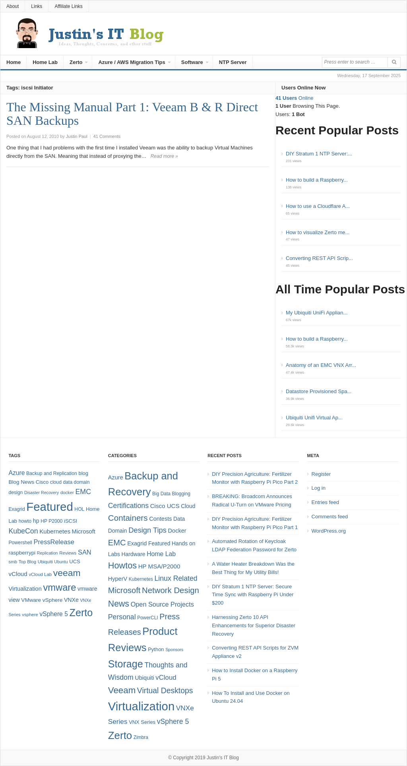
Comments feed (330, 517)
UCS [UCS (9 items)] (74, 561)
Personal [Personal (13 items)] (122, 617)
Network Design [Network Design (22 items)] (170, 590)
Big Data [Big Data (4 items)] (161, 493)
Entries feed (325, 502)
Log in (319, 488)
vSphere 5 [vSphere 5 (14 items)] (54, 614)
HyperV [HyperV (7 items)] (117, 579)
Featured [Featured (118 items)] (49, 506)
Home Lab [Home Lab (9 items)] (161, 554)
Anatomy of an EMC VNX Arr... (321, 365)
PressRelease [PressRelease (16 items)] (54, 541)
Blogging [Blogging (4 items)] (181, 493)
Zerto (76, 62)
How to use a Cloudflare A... (318, 206)
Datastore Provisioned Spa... (318, 391)
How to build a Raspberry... (317, 180)
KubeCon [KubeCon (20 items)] (23, 531)
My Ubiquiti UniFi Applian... (316, 313)
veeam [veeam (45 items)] (67, 573)
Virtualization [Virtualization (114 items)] (141, 706)
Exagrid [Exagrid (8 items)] (16, 509)
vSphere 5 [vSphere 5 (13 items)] (173, 721)
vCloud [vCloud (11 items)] (165, 677)
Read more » (164, 156)
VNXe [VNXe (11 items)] (71, 600)
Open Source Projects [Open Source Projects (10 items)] (162, 604)
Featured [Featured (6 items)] (159, 543)
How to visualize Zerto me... (317, 232)
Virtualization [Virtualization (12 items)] (24, 589)
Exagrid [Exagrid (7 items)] (137, 543)
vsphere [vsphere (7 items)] (30, 614)
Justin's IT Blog (223, 757)
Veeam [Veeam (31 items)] (122, 690)
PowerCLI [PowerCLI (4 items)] (147, 618)
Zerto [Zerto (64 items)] (81, 612)
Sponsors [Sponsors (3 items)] (174, 649)
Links (36, 6)
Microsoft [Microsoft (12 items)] (83, 531)
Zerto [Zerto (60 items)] (120, 735)
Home (13, 62)
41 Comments (106, 136)
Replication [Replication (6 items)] (47, 553)
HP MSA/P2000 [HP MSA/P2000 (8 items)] (159, 566)
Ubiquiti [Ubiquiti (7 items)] (45, 561)
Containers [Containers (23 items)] (128, 517)
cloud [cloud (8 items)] (56, 482)
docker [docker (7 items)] (67, 492)
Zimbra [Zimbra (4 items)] (141, 737)
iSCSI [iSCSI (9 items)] (70, 521)
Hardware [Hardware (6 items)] (133, 554)
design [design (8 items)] (15, 492)
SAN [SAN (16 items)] (84, 552)
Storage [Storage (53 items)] (125, 663)
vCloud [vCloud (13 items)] (17, 573)
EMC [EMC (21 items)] (117, 542)
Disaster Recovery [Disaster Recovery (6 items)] (41, 492)
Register (321, 474)
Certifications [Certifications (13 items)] (128, 506)
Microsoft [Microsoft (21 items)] (124, 590)
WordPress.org (329, 531)
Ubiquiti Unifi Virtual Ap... (314, 418)
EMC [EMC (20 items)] (83, 492)
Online (294, 98)
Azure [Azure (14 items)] (16, 472)
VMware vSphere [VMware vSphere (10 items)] (41, 600)
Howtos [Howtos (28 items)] (122, 565)
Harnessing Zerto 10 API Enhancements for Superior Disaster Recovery (253, 625)
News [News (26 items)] (118, 604)
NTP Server (233, 62)
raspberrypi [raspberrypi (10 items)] (21, 553)
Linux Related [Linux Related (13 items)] (175, 578)
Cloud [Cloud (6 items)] (188, 506)
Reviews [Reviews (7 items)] (67, 553)
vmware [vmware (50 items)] (59, 587)
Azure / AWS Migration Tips (131, 62)
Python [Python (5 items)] (156, 649)
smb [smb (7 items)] (12, 561)
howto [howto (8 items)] (25, 521)
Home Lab (45, 62)
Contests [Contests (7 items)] (160, 519)
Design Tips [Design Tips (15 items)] (147, 530)
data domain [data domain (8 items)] (76, 482)
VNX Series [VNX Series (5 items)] (142, 722)
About (12, 6)
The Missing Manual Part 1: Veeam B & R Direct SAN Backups (132, 114)
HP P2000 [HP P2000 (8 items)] (51, 521)
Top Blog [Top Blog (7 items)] (27, 561)
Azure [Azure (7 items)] (115, 477)
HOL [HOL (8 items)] (79, 509)
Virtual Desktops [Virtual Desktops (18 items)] (165, 690)
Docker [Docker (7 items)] (177, 530)
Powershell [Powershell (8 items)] (20, 542)
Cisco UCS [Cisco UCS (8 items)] (165, 505)
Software (192, 62)
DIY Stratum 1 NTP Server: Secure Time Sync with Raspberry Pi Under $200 (252, 595)
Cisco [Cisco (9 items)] (42, 482)
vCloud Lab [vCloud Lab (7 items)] (40, 574)
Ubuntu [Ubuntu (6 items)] (61, 561)
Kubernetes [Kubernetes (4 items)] (141, 579)
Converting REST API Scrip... (319, 258)
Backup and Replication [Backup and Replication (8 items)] (51, 473)
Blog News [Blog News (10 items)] (21, 482)
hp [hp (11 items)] (36, 521)
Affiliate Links (68, 6)
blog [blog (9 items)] (83, 473)
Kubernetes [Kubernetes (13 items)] (54, 531)
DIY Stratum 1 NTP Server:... (319, 154)
